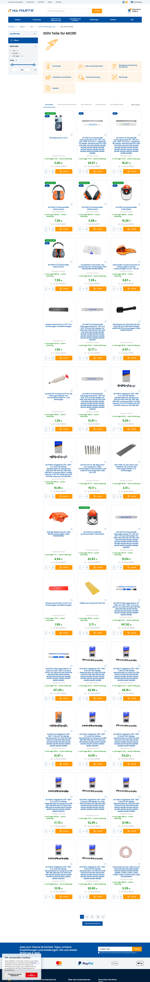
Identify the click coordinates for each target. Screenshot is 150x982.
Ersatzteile (37, 20)
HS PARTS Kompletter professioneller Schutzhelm (92, 533)
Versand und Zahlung (15, 2)
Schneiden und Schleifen (75, 20)
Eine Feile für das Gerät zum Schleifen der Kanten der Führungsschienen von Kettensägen (126, 468)
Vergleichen (71, 135)
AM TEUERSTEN (86, 105)
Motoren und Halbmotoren (56, 20)
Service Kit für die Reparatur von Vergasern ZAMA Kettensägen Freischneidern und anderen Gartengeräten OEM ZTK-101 (92, 469)
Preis (12, 60)
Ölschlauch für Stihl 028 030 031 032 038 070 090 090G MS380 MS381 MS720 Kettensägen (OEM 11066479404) (126, 327)
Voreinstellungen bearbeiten (15, 975)
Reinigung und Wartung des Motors (128, 66)
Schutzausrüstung (93, 77)
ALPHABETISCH (101, 105)
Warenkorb (135, 10)
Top (13, 51)
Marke (50, 2)
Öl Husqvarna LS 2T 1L (58, 138)
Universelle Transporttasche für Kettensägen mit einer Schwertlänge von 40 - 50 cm (126, 267)
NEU (132, 20)
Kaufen (65, 171)
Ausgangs (49, 105)
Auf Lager (15, 56)
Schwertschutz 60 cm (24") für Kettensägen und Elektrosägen (58, 325)
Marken (18, 20)
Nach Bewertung (116, 105)
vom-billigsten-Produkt (67, 105)
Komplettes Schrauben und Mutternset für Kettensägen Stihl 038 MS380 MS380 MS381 (92, 267)
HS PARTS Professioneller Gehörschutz (58, 208)
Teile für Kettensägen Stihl (46, 27)
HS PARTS (41, 2)
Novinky (15, 53)
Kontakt (58, 2)
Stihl (31, 27)
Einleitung (11, 27)
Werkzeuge (94, 20)
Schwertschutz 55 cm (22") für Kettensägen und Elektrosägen (58, 604)
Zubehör (113, 20)
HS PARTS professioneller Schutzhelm (126, 208)
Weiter (103, 917)
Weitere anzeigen (92, 924)
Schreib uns (30, 2)
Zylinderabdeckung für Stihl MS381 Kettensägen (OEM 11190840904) (58, 534)
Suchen (97, 11)
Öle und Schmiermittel (94, 66)
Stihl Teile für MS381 (66, 27)
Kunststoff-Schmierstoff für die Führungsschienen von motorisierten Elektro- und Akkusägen (58, 397)
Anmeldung (137, 2)
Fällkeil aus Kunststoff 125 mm (92, 603)
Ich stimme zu (31, 975)
